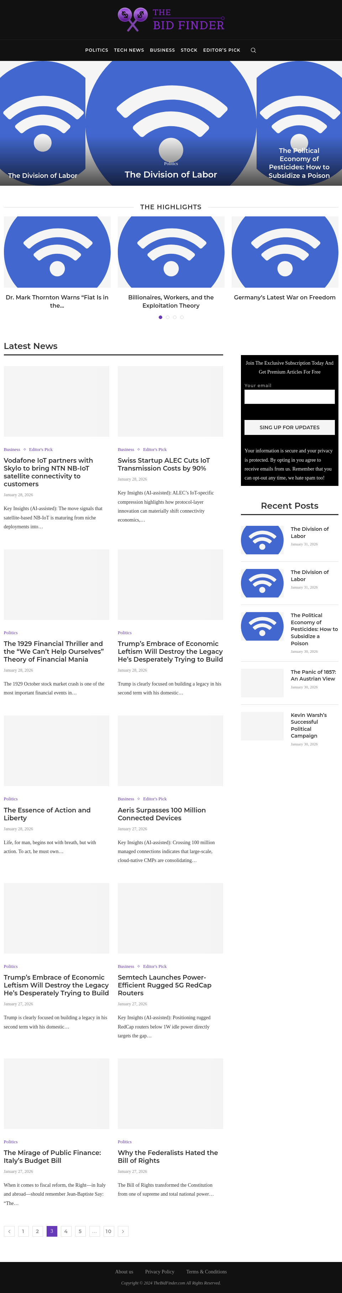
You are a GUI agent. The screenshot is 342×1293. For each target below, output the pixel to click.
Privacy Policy (159, 1271)
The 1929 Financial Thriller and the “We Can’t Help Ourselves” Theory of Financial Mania (54, 651)
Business (162, 50)
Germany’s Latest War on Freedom (285, 297)
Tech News (129, 50)
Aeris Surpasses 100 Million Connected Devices (162, 814)
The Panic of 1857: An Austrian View (313, 675)
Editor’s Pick (221, 50)
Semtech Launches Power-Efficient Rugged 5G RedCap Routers (164, 985)
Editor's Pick (41, 449)
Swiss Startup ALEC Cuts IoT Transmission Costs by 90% (164, 464)
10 (109, 1231)
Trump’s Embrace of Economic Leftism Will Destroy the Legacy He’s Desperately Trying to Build (170, 651)
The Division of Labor (43, 176)
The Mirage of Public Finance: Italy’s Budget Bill (52, 1157)
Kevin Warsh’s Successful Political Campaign (309, 725)
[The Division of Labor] (42, 123)
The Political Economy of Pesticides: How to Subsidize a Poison (299, 163)
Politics (96, 50)
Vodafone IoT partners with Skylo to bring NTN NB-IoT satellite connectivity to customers (48, 472)
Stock (189, 50)
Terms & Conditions (206, 1271)
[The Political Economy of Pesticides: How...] (299, 123)
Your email (289, 393)
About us (124, 1271)
